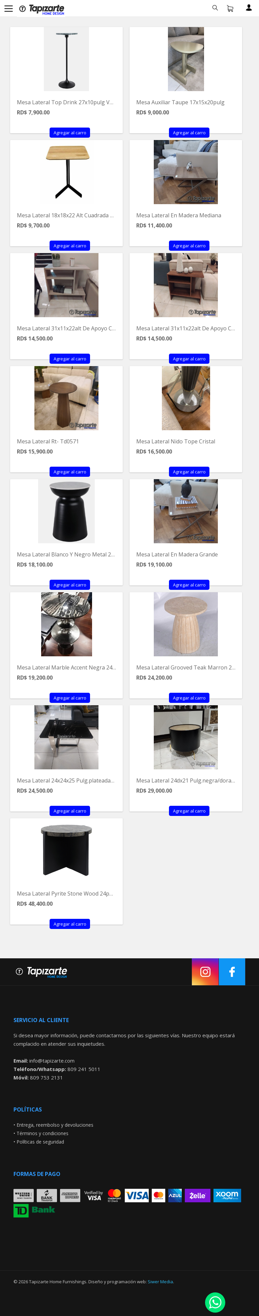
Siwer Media (160, 1282)
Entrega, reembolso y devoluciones (55, 1125)
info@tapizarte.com (52, 1060)
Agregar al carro (70, 133)
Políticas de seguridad (40, 1142)
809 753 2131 (46, 1077)
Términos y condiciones (42, 1133)
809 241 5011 (83, 1069)
